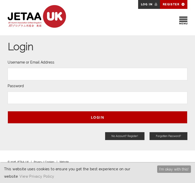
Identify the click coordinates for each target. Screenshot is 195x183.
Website (64, 162)
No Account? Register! (124, 136)
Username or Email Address (31, 62)
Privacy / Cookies (44, 162)
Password (16, 86)
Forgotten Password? (168, 136)
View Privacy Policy (37, 176)
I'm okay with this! (174, 169)
